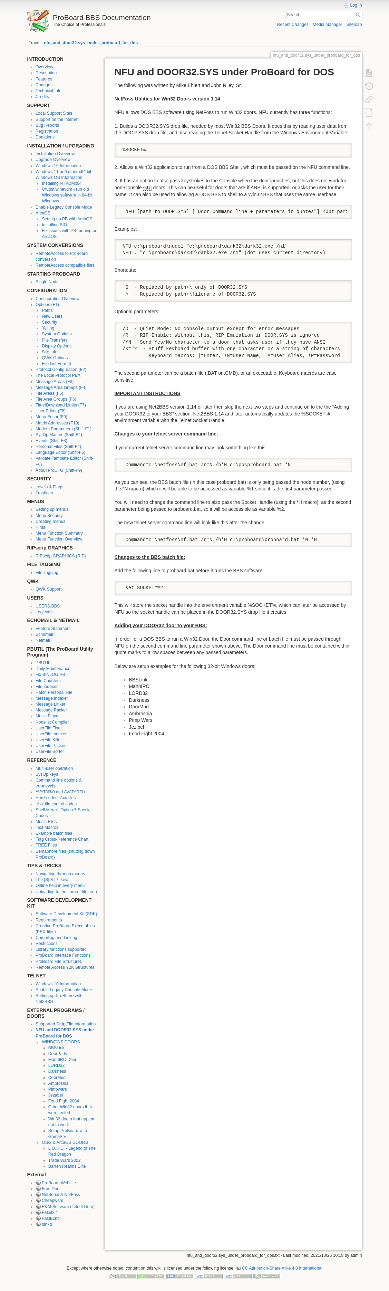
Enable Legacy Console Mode (64, 207)
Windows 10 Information (58, 165)
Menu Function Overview (59, 539)
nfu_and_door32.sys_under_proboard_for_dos (91, 42)
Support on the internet (57, 119)
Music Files (46, 821)
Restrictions (47, 943)
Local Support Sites (54, 113)
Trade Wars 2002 (64, 1160)
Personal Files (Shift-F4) (58, 446)
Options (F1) (47, 304)
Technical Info (48, 90)
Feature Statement (53, 628)
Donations (45, 137)
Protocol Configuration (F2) (61, 369)
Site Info (49, 352)
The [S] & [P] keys (52, 879)
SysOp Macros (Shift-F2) (59, 434)
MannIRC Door (62, 1059)
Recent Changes (293, 24)
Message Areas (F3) (55, 381)
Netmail (43, 640)
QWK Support (49, 589)
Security (49, 322)
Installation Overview (55, 153)
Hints (40, 527)
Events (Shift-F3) (51, 440)
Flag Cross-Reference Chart (62, 839)
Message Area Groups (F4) (61, 387)
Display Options (56, 346)
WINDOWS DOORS (61, 1042)
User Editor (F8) (51, 411)
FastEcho (51, 1218)
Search (359, 14)
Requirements (49, 920)
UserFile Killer (49, 739)
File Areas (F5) (49, 393)
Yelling (48, 328)
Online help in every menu (60, 885)
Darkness (57, 1071)
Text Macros (47, 827)
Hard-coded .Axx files (56, 797)
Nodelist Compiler (52, 722)
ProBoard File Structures (59, 961)
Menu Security (49, 515)
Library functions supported (61, 949)
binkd (47, 1224)
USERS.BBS (48, 606)
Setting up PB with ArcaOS (67, 219)
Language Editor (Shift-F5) (60, 452)
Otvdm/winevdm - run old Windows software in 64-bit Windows (67, 195)
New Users (52, 316)
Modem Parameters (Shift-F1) (63, 429)
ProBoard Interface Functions (63, 955)
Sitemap (354, 24)
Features (44, 79)
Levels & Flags (49, 487)
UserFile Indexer (51, 733)
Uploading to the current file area (66, 891)
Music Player (48, 716)
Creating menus (50, 521)
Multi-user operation (54, 768)
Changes (44, 85)
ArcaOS (43, 213)
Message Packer (51, 710)
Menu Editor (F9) (51, 416)
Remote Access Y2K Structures (65, 967)
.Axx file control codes (56, 804)
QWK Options (55, 357)
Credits (42, 96)
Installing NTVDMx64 (61, 183)
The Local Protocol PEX (58, 375)
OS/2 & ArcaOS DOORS (65, 1142)
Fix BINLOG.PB (50, 674)
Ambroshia (58, 1083)
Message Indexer (52, 698)
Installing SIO (54, 224)
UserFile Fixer (49, 728)
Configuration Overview (57, 298)
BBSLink (56, 1047)
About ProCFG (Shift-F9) (59, 470)
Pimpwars (57, 1089)
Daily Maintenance (53, 668)
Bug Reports (47, 125)
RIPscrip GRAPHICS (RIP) (61, 556)
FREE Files (46, 845)
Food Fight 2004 (63, 1101)
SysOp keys (47, 774)
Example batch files (54, 833)
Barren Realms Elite (67, 1166)
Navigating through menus (60, 873)
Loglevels (45, 612)
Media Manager (327, 24)
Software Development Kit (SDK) (66, 913)
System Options (56, 334)
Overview (44, 67)
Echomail (44, 634)
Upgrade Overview (53, 159)
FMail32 (49, 1212)
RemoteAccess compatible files (65, 265)
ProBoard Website (59, 1182)
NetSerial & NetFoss (61, 1194)
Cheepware (53, 1200)
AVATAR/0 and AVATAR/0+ (61, 792)
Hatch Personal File (54, 692)
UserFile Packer (51, 745)
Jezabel (55, 1095)
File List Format (56, 363)
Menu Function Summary (59, 533)
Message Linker (50, 704)
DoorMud (57, 1077)
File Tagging (47, 572)
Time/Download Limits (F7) (61, 405)
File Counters (48, 680)
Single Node (47, 281)
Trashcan (44, 492)
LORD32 (56, 1065)
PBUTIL (43, 662)
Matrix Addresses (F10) (57, 423)
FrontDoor (51, 1188)
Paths (47, 310)
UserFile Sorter (50, 751)
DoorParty (57, 1053)
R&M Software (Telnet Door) (68, 1206)
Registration (47, 131)
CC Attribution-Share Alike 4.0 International (282, 1268)
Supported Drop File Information (66, 1024)
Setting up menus (52, 509)
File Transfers (54, 340)
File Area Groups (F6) (56, 399)
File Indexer (47, 686)
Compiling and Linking (56, 937)
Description (46, 72)
